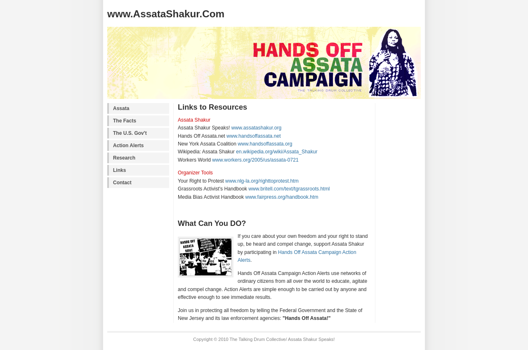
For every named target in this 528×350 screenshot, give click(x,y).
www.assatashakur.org (256, 128)
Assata (121, 108)
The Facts (124, 121)
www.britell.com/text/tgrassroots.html (289, 189)
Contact (122, 183)
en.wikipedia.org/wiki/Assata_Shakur (276, 152)
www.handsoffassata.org (265, 144)
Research (124, 158)
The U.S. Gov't (130, 133)
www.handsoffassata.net (253, 136)
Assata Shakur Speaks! (311, 339)
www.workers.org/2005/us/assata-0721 (255, 160)
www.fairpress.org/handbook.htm (281, 197)
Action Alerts (128, 145)
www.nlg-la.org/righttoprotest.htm (262, 181)
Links (119, 170)
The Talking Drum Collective (257, 339)
